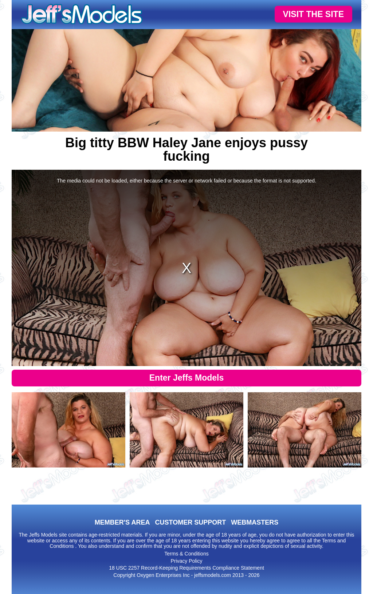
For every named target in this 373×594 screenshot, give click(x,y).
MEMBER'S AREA (122, 522)
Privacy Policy (186, 561)
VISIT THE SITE (313, 14)
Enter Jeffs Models (186, 377)
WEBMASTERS (254, 522)
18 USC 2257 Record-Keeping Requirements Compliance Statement (186, 568)
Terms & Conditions (186, 554)
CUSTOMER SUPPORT (190, 522)
